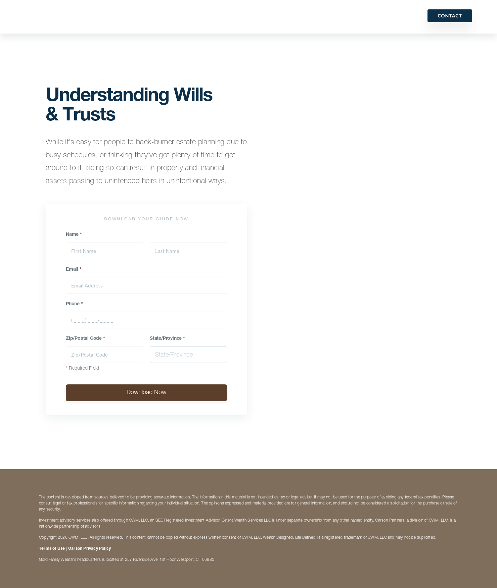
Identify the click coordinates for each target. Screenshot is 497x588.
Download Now (146, 393)
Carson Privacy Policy (89, 549)
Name (74, 234)
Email (74, 269)
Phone (74, 304)
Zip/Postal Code (85, 338)
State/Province (167, 338)
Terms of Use (52, 549)
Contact (450, 15)
